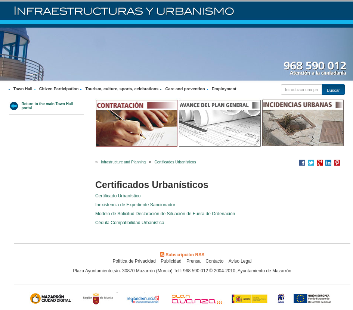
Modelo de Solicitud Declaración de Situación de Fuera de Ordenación (165, 213)
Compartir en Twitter (311, 163)
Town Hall (22, 89)
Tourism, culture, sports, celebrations (121, 89)
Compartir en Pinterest (337, 163)
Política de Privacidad (133, 261)
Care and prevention (185, 89)
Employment (224, 89)
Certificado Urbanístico (117, 195)
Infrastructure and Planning (123, 162)
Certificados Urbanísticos (175, 162)
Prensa (193, 261)
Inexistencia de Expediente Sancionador (135, 204)
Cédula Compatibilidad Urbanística (129, 222)
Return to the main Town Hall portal (47, 106)
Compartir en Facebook (302, 163)
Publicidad (171, 261)
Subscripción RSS (182, 254)
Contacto (214, 261)
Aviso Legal (240, 261)
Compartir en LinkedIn (328, 163)
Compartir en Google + (320, 163)
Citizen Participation (59, 89)
